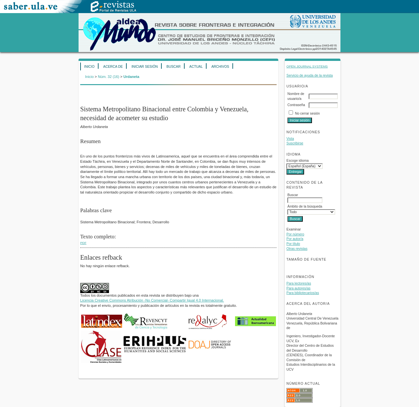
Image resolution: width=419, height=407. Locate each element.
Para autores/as (298, 288)
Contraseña (296, 105)
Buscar (173, 66)
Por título (293, 244)
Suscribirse (294, 143)
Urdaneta (131, 77)
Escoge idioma (297, 160)
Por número (295, 234)
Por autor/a (294, 239)
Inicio (89, 66)
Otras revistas (296, 248)
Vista (290, 138)
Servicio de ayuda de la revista (309, 75)
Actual (196, 66)
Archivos (220, 66)
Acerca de (113, 66)
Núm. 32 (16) (108, 77)
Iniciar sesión (145, 66)
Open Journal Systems (307, 66)
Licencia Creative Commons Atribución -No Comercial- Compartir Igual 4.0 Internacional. (152, 300)
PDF (83, 243)
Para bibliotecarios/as (302, 293)
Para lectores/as (298, 283)
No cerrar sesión (307, 113)
